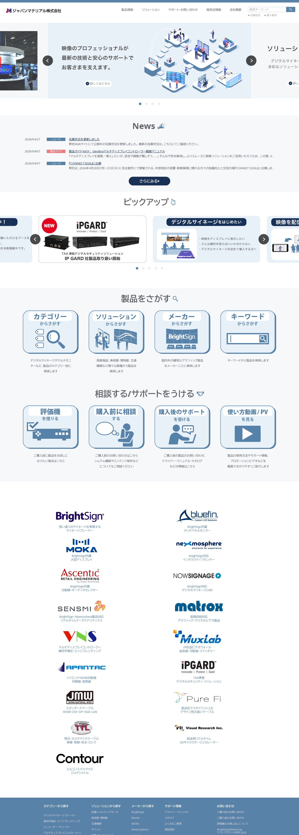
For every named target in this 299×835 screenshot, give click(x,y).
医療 (93, 762)
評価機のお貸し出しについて (232, 710)
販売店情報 (194, 16)
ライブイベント (99, 727)
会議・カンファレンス (102, 721)
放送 (93, 745)
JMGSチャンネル (174, 793)
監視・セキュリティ (101, 739)
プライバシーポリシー (243, 829)
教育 (93, 756)
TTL (134, 780)
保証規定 (170, 716)
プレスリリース (173, 781)
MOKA (135, 710)
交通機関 (96, 710)
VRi (133, 785)
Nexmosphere (140, 716)
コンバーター (51, 760)
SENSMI (136, 733)
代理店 (168, 808)
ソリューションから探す (106, 692)
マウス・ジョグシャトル (55, 777)
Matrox (136, 739)
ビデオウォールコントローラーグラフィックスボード (60, 729)
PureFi (135, 774)
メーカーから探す (143, 692)
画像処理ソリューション (56, 789)
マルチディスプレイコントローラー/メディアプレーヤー (62, 720)
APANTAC (137, 756)
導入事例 (252, 20)
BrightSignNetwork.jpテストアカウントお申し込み (231, 717)
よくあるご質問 (173, 710)
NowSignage (139, 727)
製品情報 (108, 16)
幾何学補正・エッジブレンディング (62, 707)
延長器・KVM (51, 736)
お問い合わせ (225, 692)
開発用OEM (50, 754)
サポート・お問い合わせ (164, 16)
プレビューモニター (54, 748)
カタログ (169, 704)
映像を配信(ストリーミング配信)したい (185, 743)
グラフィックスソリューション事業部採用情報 (236, 747)
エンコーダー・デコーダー (57, 713)
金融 (93, 751)
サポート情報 (173, 692)
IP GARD (136, 762)
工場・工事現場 (99, 733)
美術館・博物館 (99, 704)
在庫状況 (236, 20)
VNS (134, 745)
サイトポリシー (218, 829)
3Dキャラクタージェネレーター (60, 742)
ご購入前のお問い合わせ (230, 698)
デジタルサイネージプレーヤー (60, 702)
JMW (134, 768)
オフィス (95, 716)
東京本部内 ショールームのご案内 (235, 740)
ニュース (170, 769)
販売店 (168, 814)
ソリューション (132, 16)
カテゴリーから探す (56, 692)
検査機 (47, 783)
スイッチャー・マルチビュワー (59, 766)
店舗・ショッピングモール (104, 698)
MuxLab (136, 751)
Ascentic (137, 721)
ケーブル (48, 771)
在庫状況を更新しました (84, 139)
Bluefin (136, 704)
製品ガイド (170, 787)
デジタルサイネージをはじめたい (182, 731)
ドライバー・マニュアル (177, 698)
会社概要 (216, 16)
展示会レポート (174, 753)
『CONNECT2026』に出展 (85, 163)
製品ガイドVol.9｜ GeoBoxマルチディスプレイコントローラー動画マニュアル (117, 151)
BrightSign (138, 698)
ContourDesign (141, 791)
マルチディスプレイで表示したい (182, 737)
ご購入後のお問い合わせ (230, 704)
